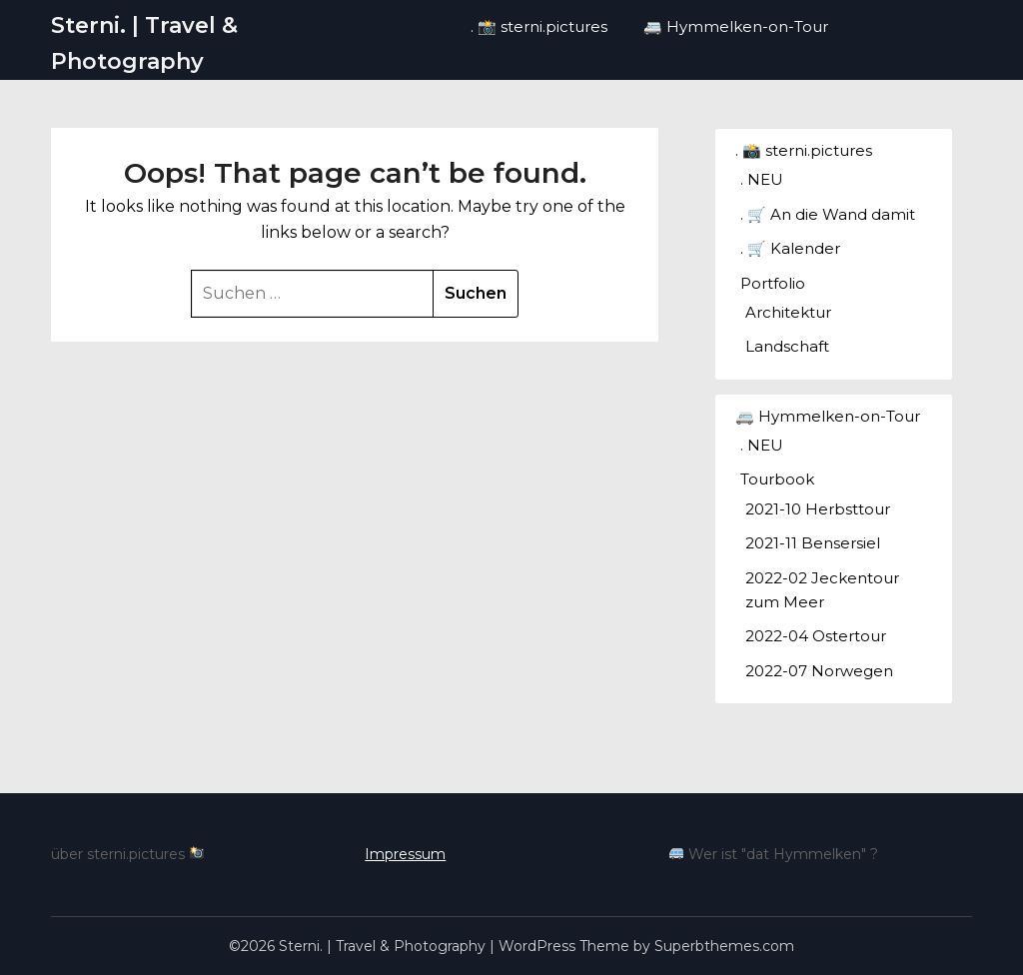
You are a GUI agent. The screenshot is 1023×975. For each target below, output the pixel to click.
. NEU (761, 179)
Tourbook (777, 479)
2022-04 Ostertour (815, 635)
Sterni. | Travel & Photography (144, 43)
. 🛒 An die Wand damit (827, 214)
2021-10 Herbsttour (817, 508)
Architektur (788, 312)
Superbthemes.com (724, 946)
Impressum (405, 854)
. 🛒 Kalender (790, 248)
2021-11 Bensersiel (812, 542)
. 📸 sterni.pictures (539, 26)
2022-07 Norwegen (819, 670)
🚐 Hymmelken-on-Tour (735, 26)
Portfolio (772, 283)
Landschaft (787, 346)
